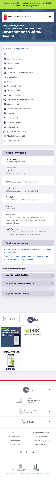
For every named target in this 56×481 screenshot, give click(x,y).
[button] (28, 153)
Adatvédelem (14, 441)
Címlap (4, 26)
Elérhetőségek (15, 437)
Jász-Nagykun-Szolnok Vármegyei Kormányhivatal (24, 28)
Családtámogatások (41, 433)
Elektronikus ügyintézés (41, 441)
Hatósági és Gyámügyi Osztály (29, 283)
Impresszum (15, 444)
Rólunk (15, 433)
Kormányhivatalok (15, 17)
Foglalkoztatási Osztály (29, 293)
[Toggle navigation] (50, 16)
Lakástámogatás (41, 437)
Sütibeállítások (41, 444)
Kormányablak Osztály (29, 275)
